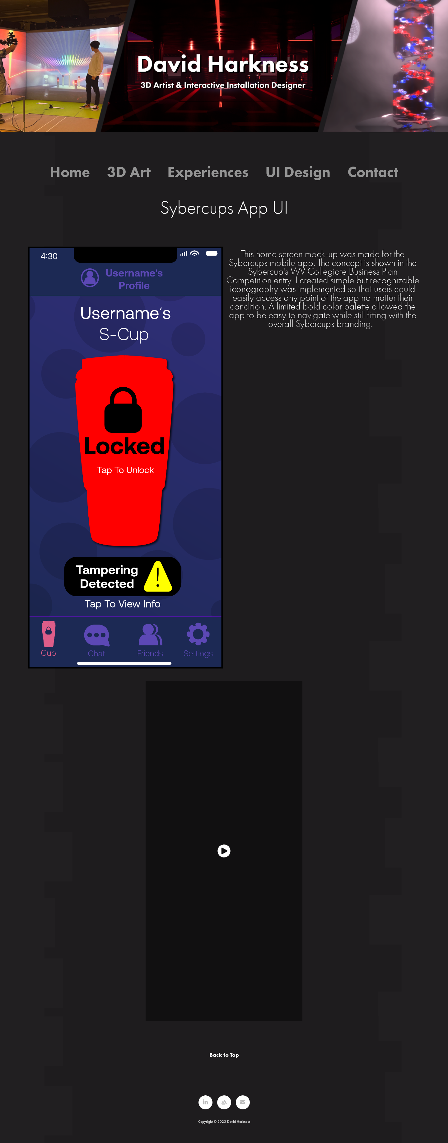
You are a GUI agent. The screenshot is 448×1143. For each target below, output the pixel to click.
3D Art (129, 172)
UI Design (297, 172)
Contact (373, 172)
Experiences (208, 172)
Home (70, 172)
